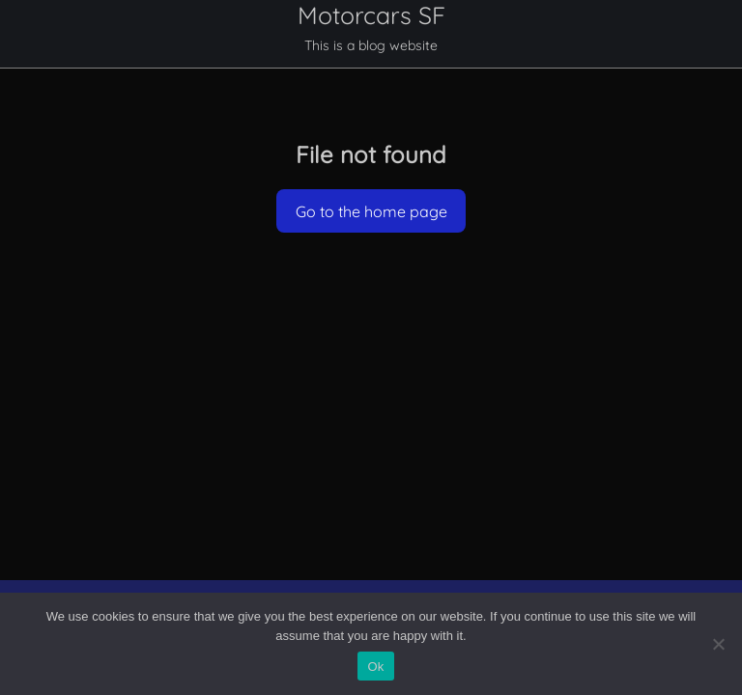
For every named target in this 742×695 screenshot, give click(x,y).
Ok (375, 666)
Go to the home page (371, 211)
